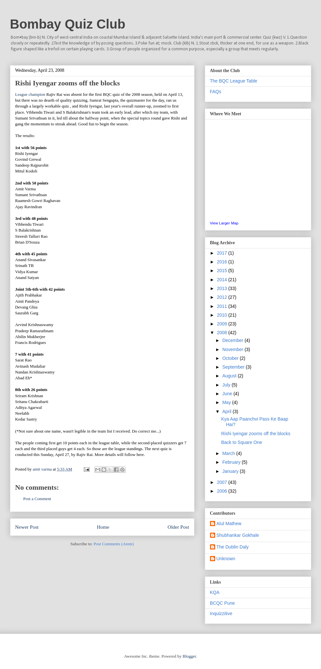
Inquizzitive (221, 613)
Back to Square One (241, 442)
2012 (222, 297)
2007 (222, 482)
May (227, 402)
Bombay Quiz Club (68, 24)
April (227, 411)
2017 (222, 253)
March (229, 453)
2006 (222, 491)
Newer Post (27, 527)
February (232, 462)
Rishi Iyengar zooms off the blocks (255, 433)
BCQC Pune (222, 603)
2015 (222, 270)
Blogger (189, 656)
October (231, 358)
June (227, 393)
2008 (222, 332)
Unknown (225, 558)
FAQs (215, 91)
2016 (222, 261)
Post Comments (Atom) (113, 543)
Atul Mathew (228, 523)
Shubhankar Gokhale (237, 535)
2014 (222, 279)
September (234, 367)
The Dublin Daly (232, 546)
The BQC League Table (233, 80)
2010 (222, 315)
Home (103, 527)
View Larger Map (224, 223)
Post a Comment (37, 498)
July (227, 384)
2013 (222, 288)
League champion (30, 94)
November (233, 349)
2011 (222, 306)
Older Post (178, 527)
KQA (215, 592)
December (233, 340)
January (231, 471)
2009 (222, 323)
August (230, 375)
